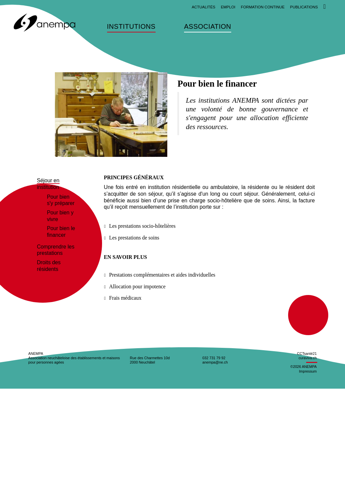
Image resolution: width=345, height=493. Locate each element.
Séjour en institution (48, 184)
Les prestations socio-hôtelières (142, 226)
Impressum (308, 371)
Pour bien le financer (61, 231)
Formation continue (263, 7)
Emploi (228, 7)
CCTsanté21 (307, 354)
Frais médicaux (125, 298)
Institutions (131, 26)
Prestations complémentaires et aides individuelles (162, 275)
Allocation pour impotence (137, 286)
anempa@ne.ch (215, 362)
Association (207, 26)
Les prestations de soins (134, 237)
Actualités (203, 7)
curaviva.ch (307, 358)
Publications (304, 7)
